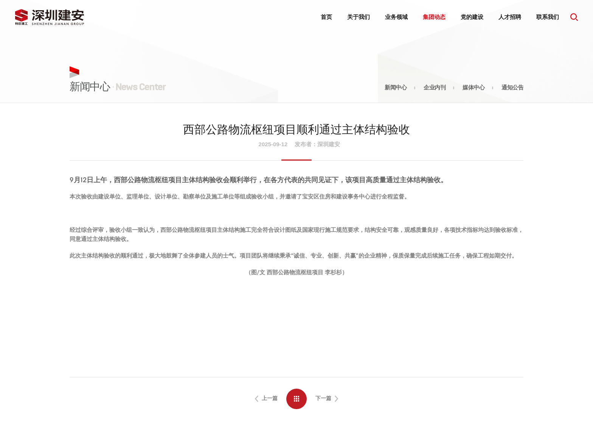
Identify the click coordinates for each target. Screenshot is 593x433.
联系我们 (547, 17)
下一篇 (325, 399)
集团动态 (434, 17)
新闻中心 (396, 88)
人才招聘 (509, 17)
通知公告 (512, 88)
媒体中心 (473, 88)
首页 (326, 17)
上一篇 (267, 399)
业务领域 (396, 17)
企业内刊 (435, 88)
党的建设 (472, 17)
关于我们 (358, 17)
